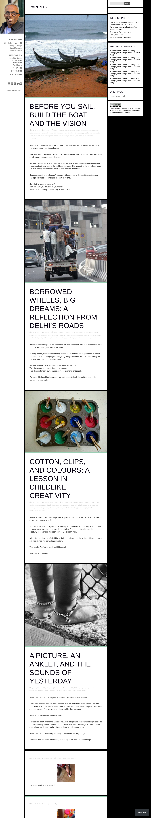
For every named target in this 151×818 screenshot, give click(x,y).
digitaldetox (55, 505)
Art (62, 502)
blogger (55, 130)
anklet (66, 687)
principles (86, 133)
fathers (46, 690)
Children (67, 332)
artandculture (68, 502)
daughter (82, 687)
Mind (75, 133)
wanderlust (32, 138)
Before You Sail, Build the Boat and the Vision (62, 115)
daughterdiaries (80, 332)
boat (66, 130)
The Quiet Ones (116, 35)
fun (90, 130)
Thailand (59, 507)
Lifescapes (14, 55)
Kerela (51, 133)
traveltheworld (89, 135)
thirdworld (37, 135)
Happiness (95, 130)
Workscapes (13, 43)
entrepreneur (84, 130)
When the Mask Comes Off (121, 37)
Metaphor (70, 133)
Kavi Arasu (114, 51)
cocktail (73, 332)
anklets (71, 687)
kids (55, 133)
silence (84, 690)
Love (65, 133)
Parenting (32, 507)
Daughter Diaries (15, 58)
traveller (81, 135)
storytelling (53, 507)
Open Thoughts (16, 50)
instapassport (37, 133)
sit (37, 337)
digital (49, 505)
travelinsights (74, 135)
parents (80, 133)
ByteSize (16, 74)
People (43, 507)
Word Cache (17, 65)
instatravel (45, 133)
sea (91, 133)
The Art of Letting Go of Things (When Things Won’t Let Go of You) (125, 23)
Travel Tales (17, 63)
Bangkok (75, 502)
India (30, 133)
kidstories (84, 505)
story (47, 507)
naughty (70, 690)
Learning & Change (15, 46)
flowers (64, 758)
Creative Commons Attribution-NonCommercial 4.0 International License (125, 110)
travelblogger (65, 135)
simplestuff (96, 133)
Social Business (16, 48)
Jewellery (52, 690)
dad (98, 502)
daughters (41, 690)
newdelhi (86, 335)
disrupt (78, 130)
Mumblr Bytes (17, 60)
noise (74, 690)
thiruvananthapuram (47, 135)
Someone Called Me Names (121, 32)
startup (31, 135)
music (65, 690)
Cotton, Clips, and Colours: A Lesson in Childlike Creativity (59, 479)
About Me (15, 39)
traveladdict (57, 135)
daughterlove (33, 690)
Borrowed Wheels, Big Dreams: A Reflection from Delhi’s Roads (63, 309)
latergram (60, 133)
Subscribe (141, 812)
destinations (71, 130)
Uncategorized (48, 758)
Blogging (61, 130)
